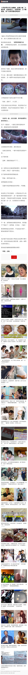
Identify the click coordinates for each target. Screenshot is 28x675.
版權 (14, 673)
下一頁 (14, 257)
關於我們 (2, 673)
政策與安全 (6, 673)
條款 (10, 673)
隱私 (12, 673)
